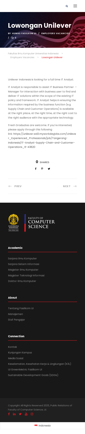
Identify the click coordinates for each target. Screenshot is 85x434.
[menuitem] (42, 426)
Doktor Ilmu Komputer (22, 281)
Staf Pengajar (16, 320)
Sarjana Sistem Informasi (23, 264)
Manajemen (15, 314)
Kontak (12, 347)
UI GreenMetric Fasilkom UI (25, 369)
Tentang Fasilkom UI (21, 308)
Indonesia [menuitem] (44, 425)
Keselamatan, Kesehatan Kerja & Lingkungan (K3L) (39, 364)
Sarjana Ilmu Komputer (22, 258)
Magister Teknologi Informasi (26, 275)
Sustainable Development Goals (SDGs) (33, 375)
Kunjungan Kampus (20, 352)
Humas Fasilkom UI (24, 33)
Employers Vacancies (55, 33)
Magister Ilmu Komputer (23, 270)
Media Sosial (15, 358)
